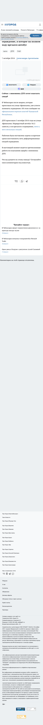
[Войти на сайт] (40, 25)
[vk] (16, 181)
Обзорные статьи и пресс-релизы (12, 599)
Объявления (5, 591)
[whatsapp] (22, 181)
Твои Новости (6, 517)
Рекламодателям (7, 606)
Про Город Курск (7, 537)
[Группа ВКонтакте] (11, 84)
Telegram (4, 580)
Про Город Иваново (7, 529)
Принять (36, 36)
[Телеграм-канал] (31, 84)
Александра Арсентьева (27, 58)
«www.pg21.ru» (16, 616)
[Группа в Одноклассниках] (6, 574)
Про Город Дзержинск (8, 556)
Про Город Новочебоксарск (10, 513)
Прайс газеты (6, 602)
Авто (5, 51)
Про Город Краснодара (8, 565)
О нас (3, 584)
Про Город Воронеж (8, 525)
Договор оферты (7, 595)
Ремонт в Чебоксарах (27, 30)
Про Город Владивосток (9, 561)
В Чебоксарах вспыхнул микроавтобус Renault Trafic (21, 241)
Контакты (5, 588)
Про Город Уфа (6, 544)
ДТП (12, 51)
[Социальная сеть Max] (21, 88)
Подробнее (6, 664)
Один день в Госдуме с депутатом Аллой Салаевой (21, 250)
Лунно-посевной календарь (10, 30)
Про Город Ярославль (8, 533)
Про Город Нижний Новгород (10, 553)
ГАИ (19, 51)
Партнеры (5, 610)
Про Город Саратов (7, 549)
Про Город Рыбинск (7, 541)
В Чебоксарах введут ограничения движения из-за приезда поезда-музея (21, 230)
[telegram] (27, 181)
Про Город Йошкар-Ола (9, 521)
